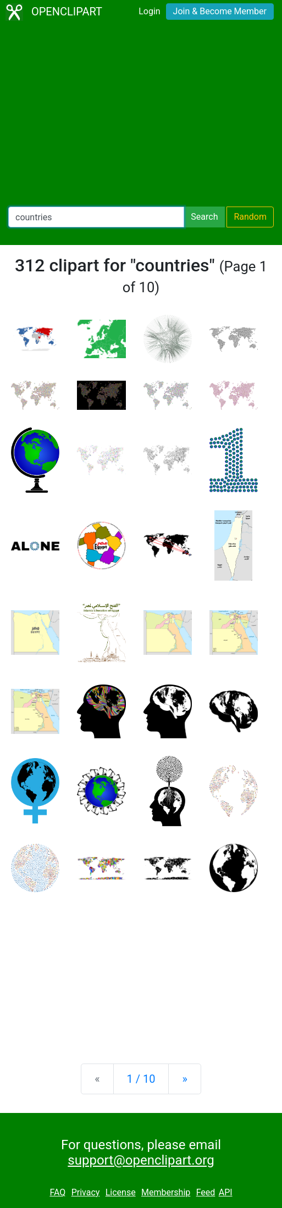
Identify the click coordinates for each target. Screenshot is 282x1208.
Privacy (85, 1192)
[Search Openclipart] (96, 217)
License (121, 1192)
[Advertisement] (141, 115)
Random (250, 216)
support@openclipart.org (141, 1160)
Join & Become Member (220, 11)
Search (204, 216)
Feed (205, 1192)
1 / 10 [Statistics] (141, 1078)
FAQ (57, 1192)
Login (149, 11)
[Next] (184, 1079)
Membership (165, 1192)
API (226, 1192)
